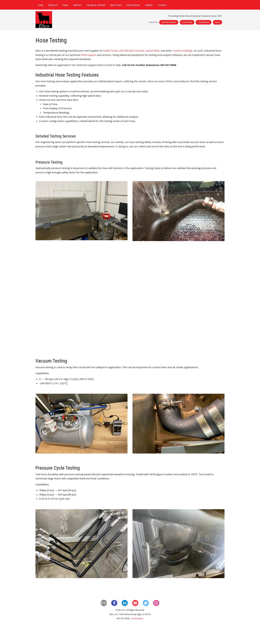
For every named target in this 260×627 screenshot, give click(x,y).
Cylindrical (203, 22)
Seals (217, 22)
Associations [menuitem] (133, 5)
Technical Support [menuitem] (96, 5)
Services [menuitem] (77, 5)
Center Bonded (168, 22)
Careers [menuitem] (149, 5)
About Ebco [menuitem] (116, 5)
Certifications (137, 618)
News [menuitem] (65, 5)
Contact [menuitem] (162, 5)
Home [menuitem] (40, 5)
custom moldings (183, 50)
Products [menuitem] (53, 5)
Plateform (187, 22)
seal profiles (153, 50)
